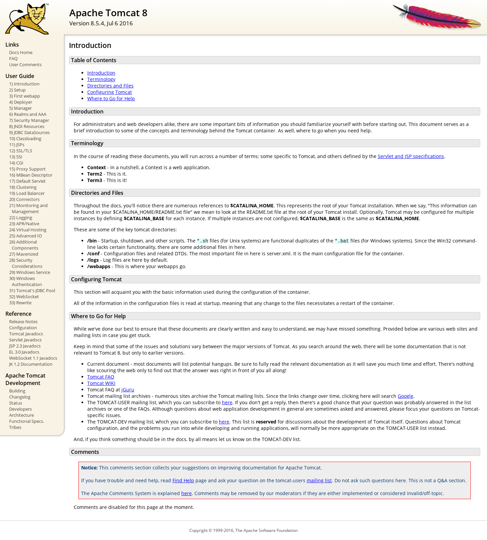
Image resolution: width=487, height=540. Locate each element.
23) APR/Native (24, 224)
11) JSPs (16, 145)
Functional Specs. (26, 421)
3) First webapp (24, 96)
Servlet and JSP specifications (411, 156)
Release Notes (23, 321)
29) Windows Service (29, 272)
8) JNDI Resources (26, 126)
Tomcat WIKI (101, 383)
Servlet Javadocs (25, 340)
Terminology (101, 79)
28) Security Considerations (25, 263)
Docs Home (20, 52)
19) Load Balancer (27, 193)
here (227, 402)
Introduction (101, 73)
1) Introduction (24, 84)
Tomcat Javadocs (26, 334)
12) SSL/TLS (20, 151)
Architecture (21, 415)
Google (405, 396)
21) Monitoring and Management (28, 208)
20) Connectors (24, 199)
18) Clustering (23, 187)
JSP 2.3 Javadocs (25, 346)
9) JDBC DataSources (29, 132)
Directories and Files (110, 85)
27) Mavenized (23, 254)
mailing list (319, 480)
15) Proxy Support (27, 169)
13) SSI (15, 157)
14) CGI (16, 163)
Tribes (15, 427)
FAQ (13, 58)
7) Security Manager (29, 120)
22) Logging (20, 217)
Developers (20, 409)
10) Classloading (25, 138)
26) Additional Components (23, 245)
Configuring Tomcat (109, 92)
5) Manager (20, 108)
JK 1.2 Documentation (30, 364)
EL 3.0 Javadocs (24, 352)
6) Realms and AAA (27, 114)
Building (17, 391)
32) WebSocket (24, 296)
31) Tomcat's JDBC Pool (32, 290)
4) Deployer (20, 102)
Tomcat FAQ (100, 377)
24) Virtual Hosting (27, 230)
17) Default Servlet (27, 181)
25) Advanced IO (25, 236)
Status (15, 403)
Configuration (23, 328)
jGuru (127, 389)
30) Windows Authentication (25, 281)
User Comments (25, 64)
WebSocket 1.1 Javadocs (33, 358)
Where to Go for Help (111, 98)
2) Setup (17, 90)
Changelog (19, 397)
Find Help (183, 480)
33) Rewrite (20, 303)
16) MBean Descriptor (30, 175)
